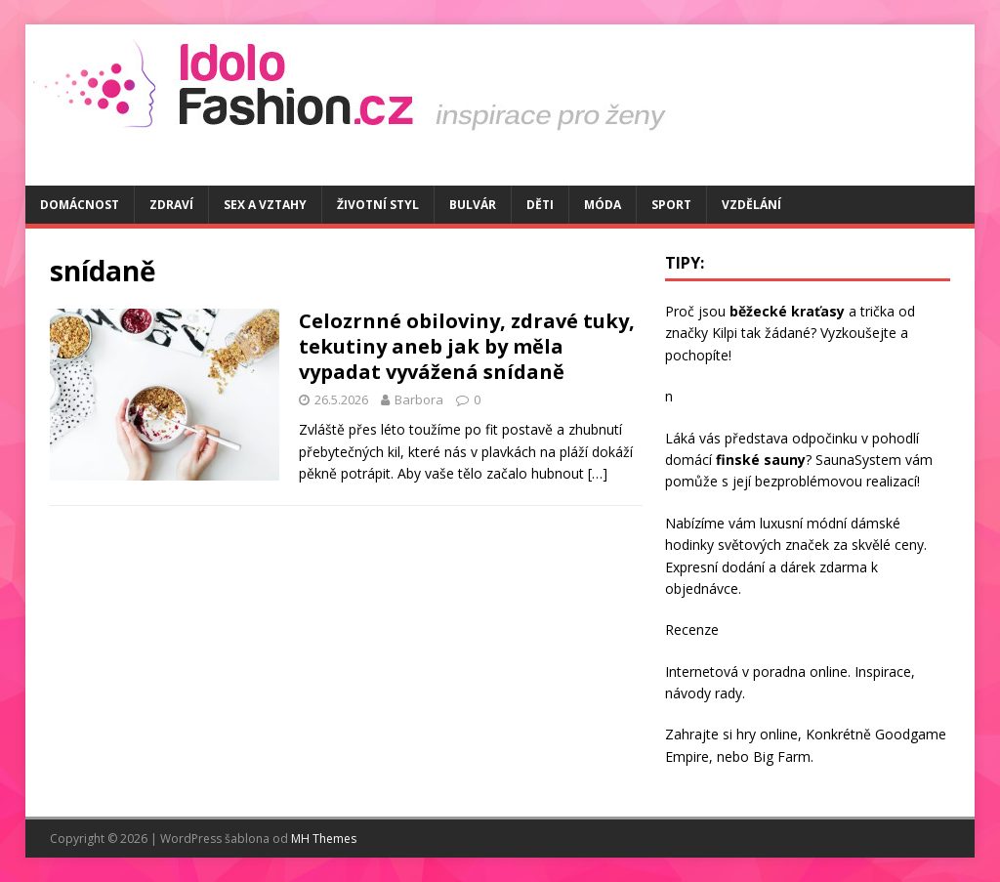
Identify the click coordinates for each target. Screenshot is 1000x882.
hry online (767, 734)
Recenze (692, 629)
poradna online (800, 671)
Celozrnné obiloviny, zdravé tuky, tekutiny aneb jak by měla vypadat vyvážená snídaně (467, 346)
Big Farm (782, 756)
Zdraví (171, 204)
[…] (597, 473)
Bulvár (472, 204)
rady (728, 693)
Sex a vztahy (265, 204)
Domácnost (79, 204)
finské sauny (761, 459)
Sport (671, 204)
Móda (602, 204)
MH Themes (323, 838)
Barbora (419, 399)
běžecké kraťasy (787, 311)
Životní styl (378, 204)
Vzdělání (751, 204)
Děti (540, 204)
